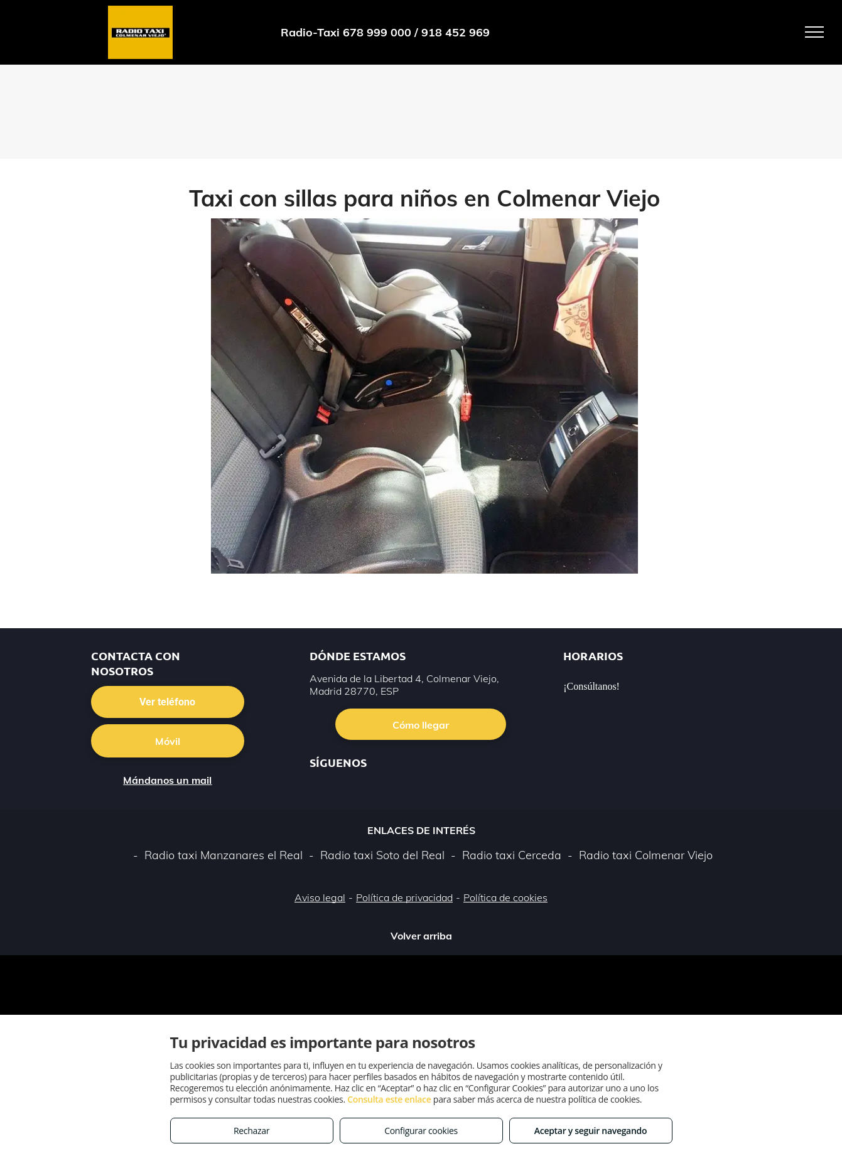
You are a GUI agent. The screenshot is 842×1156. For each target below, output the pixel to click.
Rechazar (251, 1131)
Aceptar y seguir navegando (590, 1131)
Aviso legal (319, 897)
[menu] (814, 32)
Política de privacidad (404, 897)
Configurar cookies (421, 1131)
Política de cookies (505, 897)
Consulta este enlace (389, 1099)
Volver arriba (421, 935)
